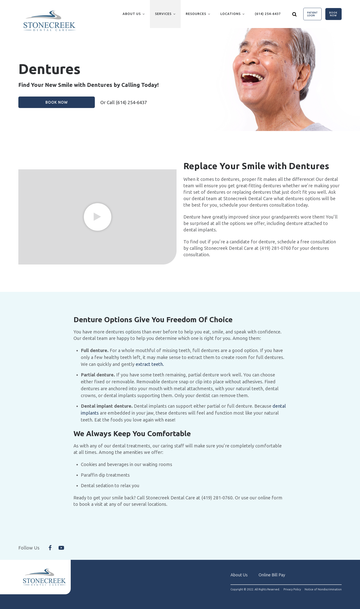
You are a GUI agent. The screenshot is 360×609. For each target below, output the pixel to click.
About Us (132, 14)
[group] (97, 216)
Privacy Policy (292, 589)
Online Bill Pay (272, 574)
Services (163, 14)
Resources (196, 14)
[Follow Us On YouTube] (61, 547)
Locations (230, 14)
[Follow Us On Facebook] (50, 547)
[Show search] (294, 14)
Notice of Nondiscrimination (323, 589)
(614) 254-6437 (268, 14)
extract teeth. (150, 364)
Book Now (333, 14)
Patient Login (312, 14)
